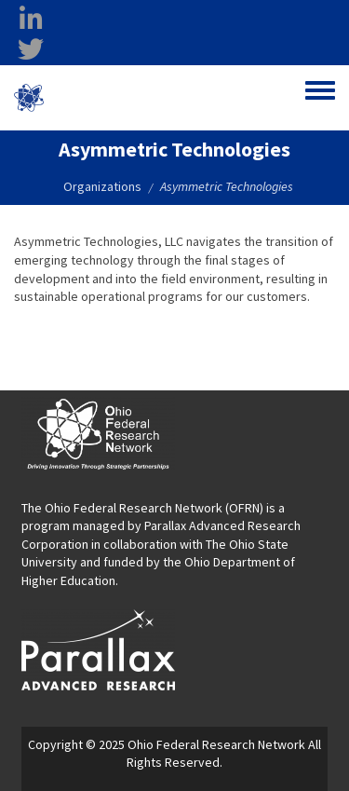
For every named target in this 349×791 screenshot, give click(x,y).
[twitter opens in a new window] (30, 49)
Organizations (102, 186)
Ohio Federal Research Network (124, 97)
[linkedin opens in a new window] (30, 20)
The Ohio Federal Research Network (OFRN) (142, 507)
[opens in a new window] (98, 648)
